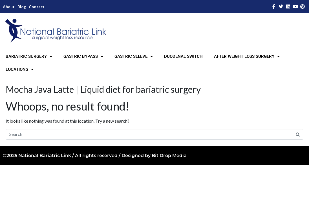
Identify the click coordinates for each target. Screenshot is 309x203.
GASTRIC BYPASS (83, 56)
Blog (21, 6)
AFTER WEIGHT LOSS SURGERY (247, 56)
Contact (37, 6)
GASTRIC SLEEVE (133, 56)
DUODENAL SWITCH (183, 56)
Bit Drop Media (169, 155)
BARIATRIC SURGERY (29, 56)
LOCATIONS (20, 69)
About (9, 6)
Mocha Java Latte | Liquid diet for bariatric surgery (103, 89)
